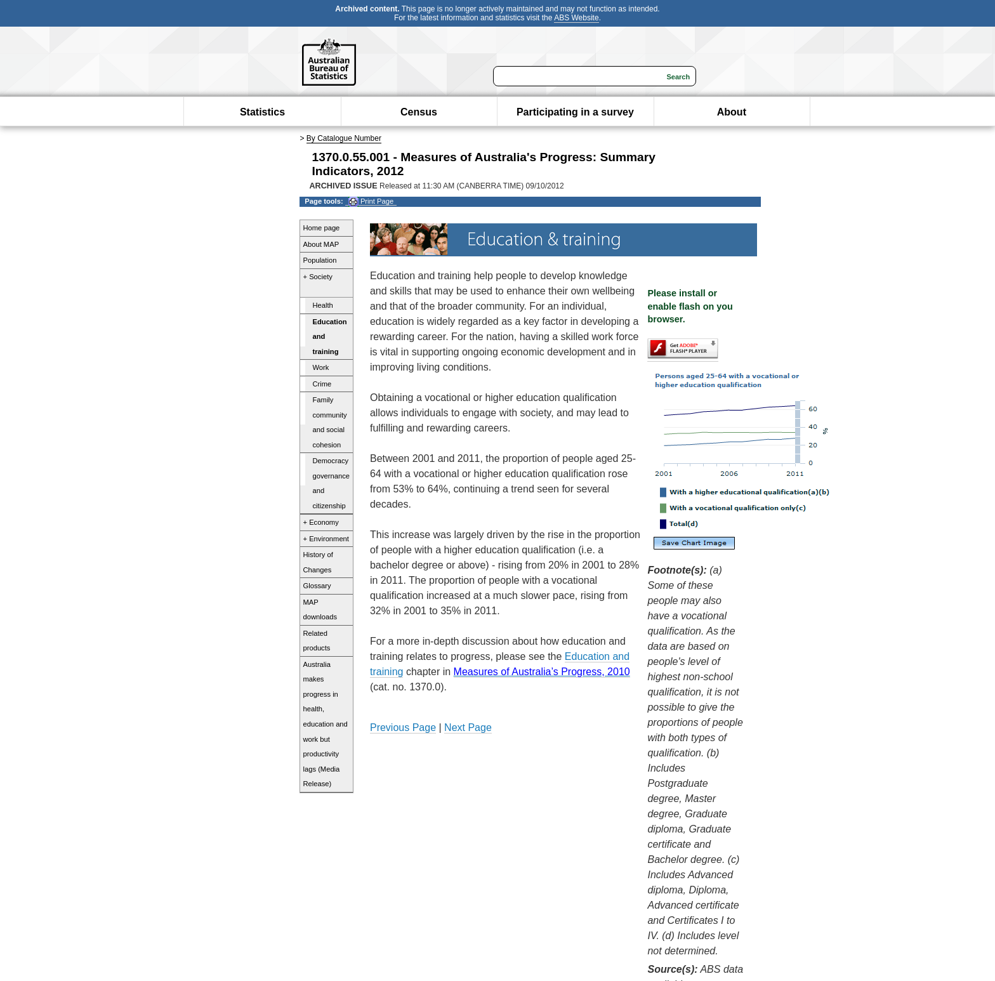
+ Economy (321, 522)
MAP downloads (320, 609)
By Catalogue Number (343, 138)
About (731, 112)
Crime (322, 384)
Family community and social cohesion (330, 422)
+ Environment (326, 539)
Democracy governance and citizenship (331, 483)
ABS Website (576, 17)
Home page (321, 228)
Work (321, 367)
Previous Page (403, 727)
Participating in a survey (575, 112)
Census (418, 112)
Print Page (370, 201)
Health (323, 305)
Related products (317, 640)
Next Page (468, 727)
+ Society (318, 276)
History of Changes (318, 562)
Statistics (262, 112)
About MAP (321, 244)
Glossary (317, 585)
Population (320, 260)
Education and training (330, 336)
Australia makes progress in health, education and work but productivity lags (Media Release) (325, 724)
